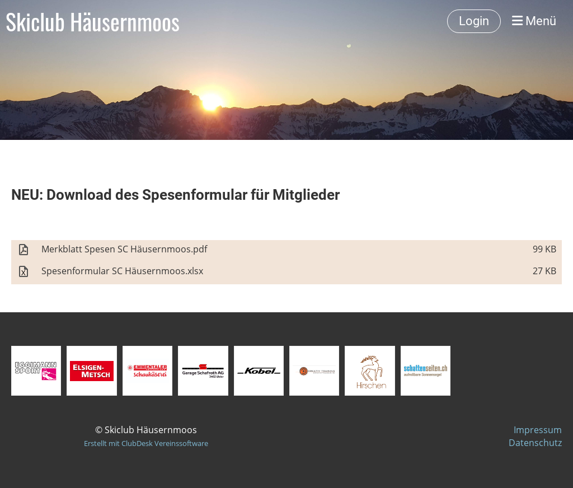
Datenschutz (535, 443)
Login (474, 21)
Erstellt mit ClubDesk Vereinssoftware (146, 443)
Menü (534, 21)
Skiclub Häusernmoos (93, 21)
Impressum (538, 430)
